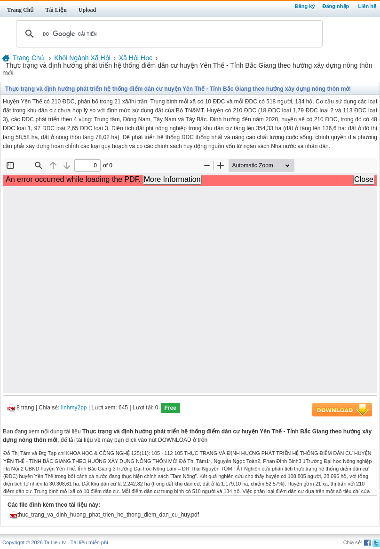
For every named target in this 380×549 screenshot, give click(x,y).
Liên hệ (367, 6)
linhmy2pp (74, 408)
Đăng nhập (336, 6)
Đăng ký (305, 6)
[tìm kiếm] (168, 33)
